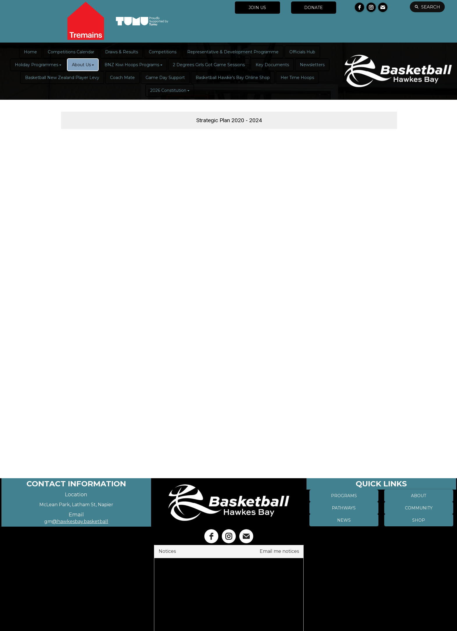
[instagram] (371, 7)
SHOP (418, 520)
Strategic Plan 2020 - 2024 (229, 120)
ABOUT (418, 495)
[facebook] (359, 7)
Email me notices (279, 551)
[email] (382, 7)
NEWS (344, 520)
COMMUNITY (419, 508)
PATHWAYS (344, 508)
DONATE (313, 7)
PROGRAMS (344, 495)
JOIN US (257, 7)
